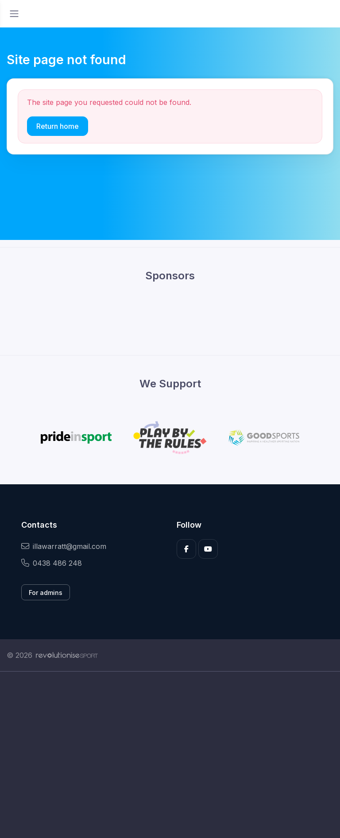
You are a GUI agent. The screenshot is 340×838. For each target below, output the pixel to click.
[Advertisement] (170, 755)
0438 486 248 (51, 563)
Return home (57, 126)
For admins (45, 592)
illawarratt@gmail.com (63, 546)
